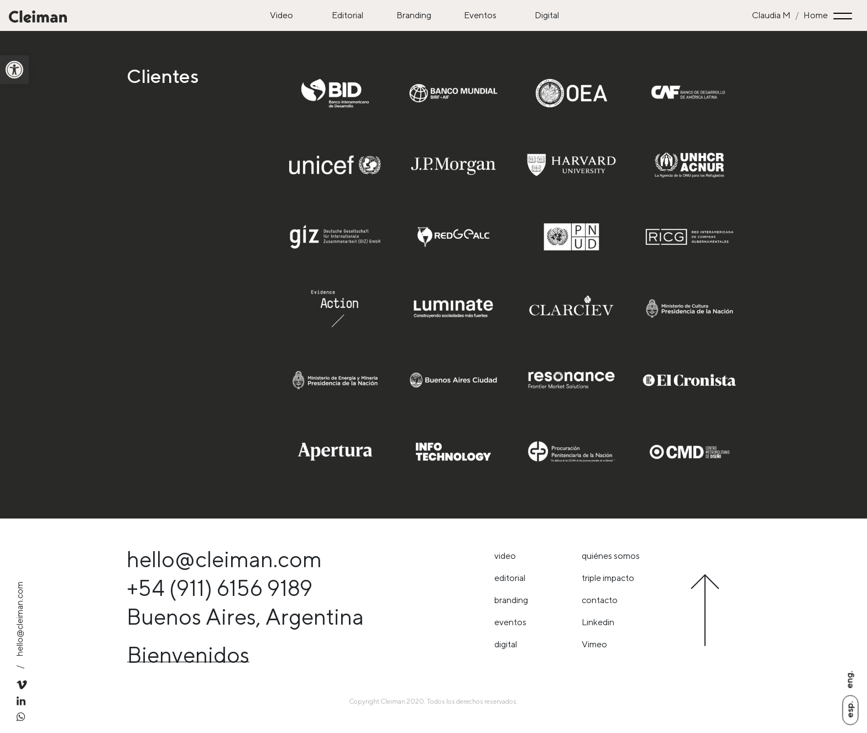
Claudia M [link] (771, 15)
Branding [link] (413, 15)
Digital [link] (547, 15)
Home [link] (815, 15)
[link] (14, 69)
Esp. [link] (849, 709)
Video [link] (281, 15)
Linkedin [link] (598, 622)
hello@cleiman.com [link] (19, 619)
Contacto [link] (600, 600)
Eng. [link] (849, 679)
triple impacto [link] (608, 578)
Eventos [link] (480, 15)
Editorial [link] (347, 15)
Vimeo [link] (594, 644)
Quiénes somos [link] (611, 556)
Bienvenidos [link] (188, 655)
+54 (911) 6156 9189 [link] (219, 588)
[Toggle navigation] (844, 16)
